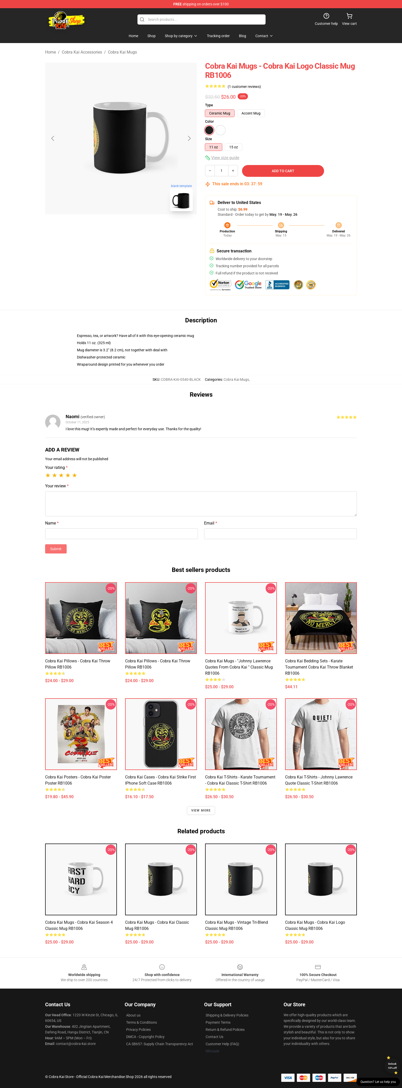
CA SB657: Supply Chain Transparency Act (159, 1044)
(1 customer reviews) (244, 87)
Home (50, 52)
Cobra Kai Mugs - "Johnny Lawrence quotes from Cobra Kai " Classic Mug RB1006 (239, 667)
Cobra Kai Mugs (122, 52)
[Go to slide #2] (134, 226)
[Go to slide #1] (107, 226)
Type (209, 105)
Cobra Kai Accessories (82, 52)
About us (133, 1015)
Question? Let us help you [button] (378, 1082)
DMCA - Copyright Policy (145, 1037)
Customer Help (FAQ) (222, 1044)
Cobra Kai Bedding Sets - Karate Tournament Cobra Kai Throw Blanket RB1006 (319, 667)
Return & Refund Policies (225, 1030)
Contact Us (214, 1037)
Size (208, 139)
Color (209, 121)
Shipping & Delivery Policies (227, 1015)
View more (201, 810)
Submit (56, 549)
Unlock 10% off (392, 1065)
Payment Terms (218, 1022)
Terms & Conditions (141, 1022)
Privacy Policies (138, 1030)
